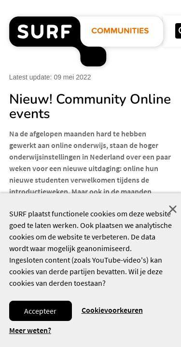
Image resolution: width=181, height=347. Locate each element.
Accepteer (40, 311)
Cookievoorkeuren (112, 310)
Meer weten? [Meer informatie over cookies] (30, 330)
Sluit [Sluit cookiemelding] (173, 209)
